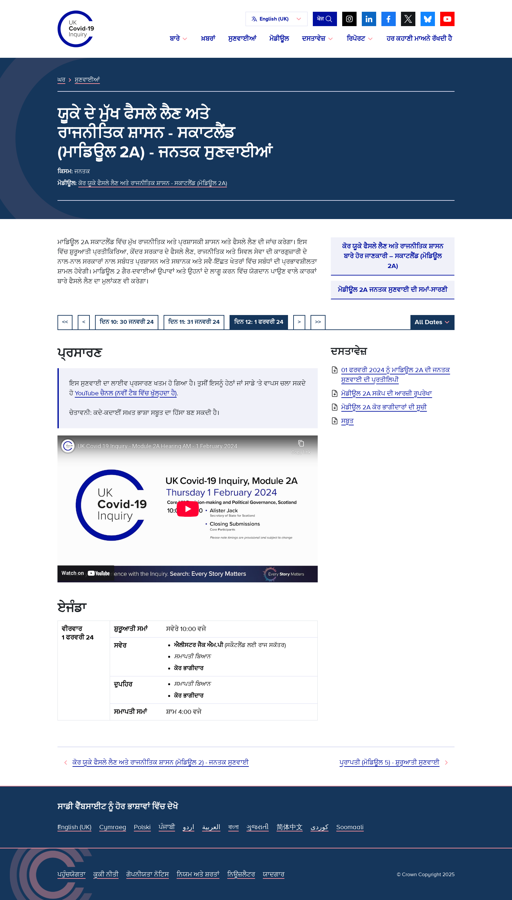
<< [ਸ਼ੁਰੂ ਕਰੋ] (65, 321)
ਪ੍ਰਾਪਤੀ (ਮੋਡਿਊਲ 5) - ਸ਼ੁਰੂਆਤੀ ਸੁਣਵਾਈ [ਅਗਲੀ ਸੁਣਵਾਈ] (390, 762)
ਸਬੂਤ (347, 421)
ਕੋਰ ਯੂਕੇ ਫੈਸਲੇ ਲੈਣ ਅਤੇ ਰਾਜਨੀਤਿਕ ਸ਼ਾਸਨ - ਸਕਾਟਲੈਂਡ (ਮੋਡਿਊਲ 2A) (152, 183)
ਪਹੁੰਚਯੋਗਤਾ (71, 874)
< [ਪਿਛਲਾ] (83, 321)
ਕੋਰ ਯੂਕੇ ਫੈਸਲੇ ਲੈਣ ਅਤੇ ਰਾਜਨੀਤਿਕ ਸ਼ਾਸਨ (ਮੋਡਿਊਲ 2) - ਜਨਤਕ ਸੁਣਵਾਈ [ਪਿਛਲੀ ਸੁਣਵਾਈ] (160, 762)
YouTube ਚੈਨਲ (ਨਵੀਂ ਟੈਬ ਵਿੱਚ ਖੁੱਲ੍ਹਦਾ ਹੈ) (126, 393)
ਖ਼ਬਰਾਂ (208, 39)
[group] (187, 673)
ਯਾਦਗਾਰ (273, 874)
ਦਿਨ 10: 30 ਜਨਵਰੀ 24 (127, 321)
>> (318, 321)
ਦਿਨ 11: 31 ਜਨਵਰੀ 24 (194, 321)
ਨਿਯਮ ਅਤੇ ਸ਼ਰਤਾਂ (198, 874)
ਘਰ (61, 79)
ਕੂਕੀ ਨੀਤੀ (106, 874)
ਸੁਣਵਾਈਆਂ (242, 39)
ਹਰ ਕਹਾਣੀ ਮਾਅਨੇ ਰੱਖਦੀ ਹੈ (419, 39)
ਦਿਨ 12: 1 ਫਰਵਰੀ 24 (258, 321)
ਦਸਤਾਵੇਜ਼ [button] (313, 39)
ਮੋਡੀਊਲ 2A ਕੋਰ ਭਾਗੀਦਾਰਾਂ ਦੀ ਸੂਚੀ (384, 407)
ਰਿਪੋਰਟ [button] (356, 39)
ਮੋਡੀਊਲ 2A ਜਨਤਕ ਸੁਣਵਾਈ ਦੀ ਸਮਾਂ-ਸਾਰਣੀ (392, 290)
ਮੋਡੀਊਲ (279, 39)
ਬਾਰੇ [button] (175, 39)
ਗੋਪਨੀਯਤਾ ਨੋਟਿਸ (147, 874)
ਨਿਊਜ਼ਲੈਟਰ (241, 874)
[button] (277, 19)
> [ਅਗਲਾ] (299, 321)
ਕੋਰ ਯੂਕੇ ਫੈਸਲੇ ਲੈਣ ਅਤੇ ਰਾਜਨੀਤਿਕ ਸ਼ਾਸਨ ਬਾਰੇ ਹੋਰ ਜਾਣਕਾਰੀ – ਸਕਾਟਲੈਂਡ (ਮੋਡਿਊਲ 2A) (392, 256)
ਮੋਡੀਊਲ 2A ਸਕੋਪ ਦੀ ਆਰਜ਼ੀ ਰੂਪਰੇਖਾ (386, 394)
